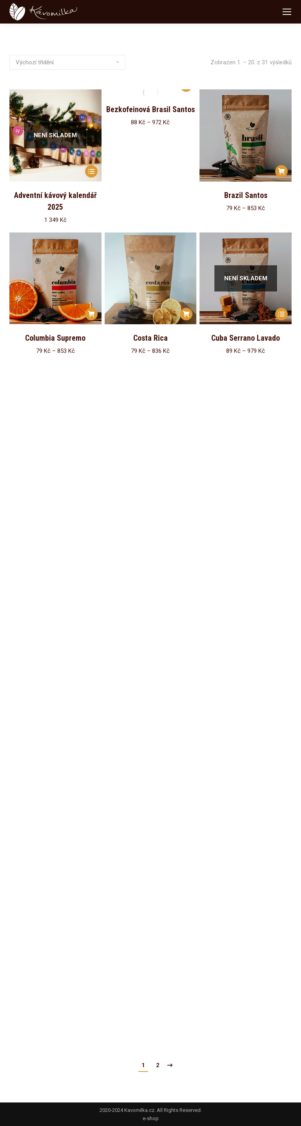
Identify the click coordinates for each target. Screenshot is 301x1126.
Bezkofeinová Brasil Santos (150, 109)
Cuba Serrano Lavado (245, 338)
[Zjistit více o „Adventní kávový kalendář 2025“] (91, 171)
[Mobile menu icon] (287, 11)
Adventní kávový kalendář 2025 (55, 201)
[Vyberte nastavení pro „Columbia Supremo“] (91, 314)
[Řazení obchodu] (67, 62)
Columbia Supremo (55, 338)
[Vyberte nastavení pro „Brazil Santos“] (281, 171)
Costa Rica (150, 338)
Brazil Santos (245, 195)
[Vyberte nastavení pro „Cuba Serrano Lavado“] (281, 314)
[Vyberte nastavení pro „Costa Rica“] (186, 314)
